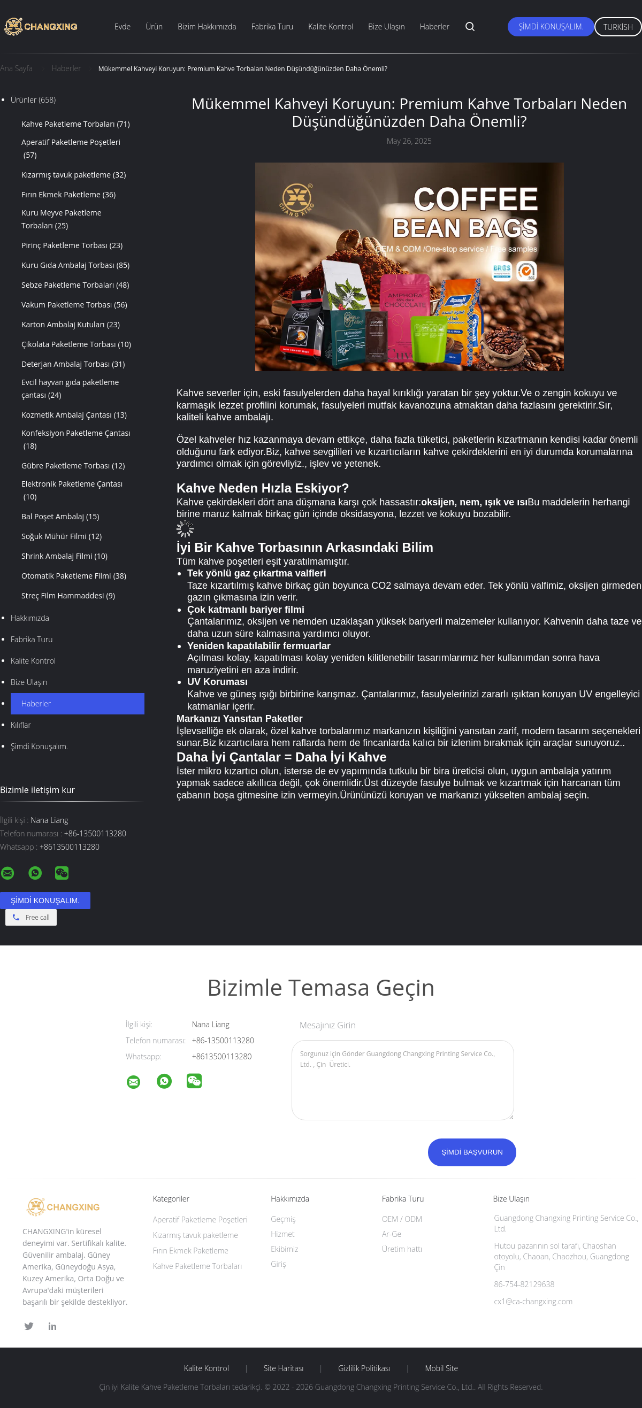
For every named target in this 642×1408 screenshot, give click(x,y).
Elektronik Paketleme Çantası (72, 491)
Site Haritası (284, 1368)
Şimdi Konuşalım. (550, 26)
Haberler (434, 26)
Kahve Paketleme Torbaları (75, 124)
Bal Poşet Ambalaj (60, 516)
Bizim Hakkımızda (207, 26)
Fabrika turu (32, 639)
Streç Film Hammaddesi (68, 595)
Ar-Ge (391, 1234)
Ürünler (33, 100)
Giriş (278, 1264)
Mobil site (441, 1368)
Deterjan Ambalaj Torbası (73, 364)
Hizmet (282, 1234)
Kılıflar (21, 725)
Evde (122, 26)
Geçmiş (283, 1219)
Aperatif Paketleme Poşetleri (70, 149)
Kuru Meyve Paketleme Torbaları (61, 219)
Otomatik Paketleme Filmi (73, 576)
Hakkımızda (30, 618)
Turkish (618, 27)
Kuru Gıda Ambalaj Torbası (75, 265)
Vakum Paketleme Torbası (74, 304)
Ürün (154, 26)
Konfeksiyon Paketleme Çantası (76, 440)
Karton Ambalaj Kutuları (70, 324)
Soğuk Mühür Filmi (61, 536)
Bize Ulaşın (386, 26)
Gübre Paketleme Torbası (73, 465)
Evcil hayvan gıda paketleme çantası (70, 389)
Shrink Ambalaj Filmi (64, 556)
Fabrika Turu (272, 26)
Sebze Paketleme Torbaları (75, 285)
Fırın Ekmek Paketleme (68, 194)
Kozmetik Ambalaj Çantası (74, 415)
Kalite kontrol (33, 661)
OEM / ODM (402, 1219)
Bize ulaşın (29, 682)
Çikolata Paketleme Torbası (76, 344)
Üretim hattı (402, 1249)
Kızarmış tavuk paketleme (73, 174)
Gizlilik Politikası (364, 1368)
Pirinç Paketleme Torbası (72, 245)
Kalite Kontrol (330, 26)
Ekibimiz (284, 1249)
